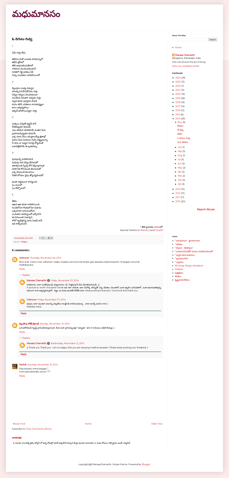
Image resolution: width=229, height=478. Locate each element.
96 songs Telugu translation (189, 265)
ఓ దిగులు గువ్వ (183, 138)
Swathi (159, 230)
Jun (180, 163)
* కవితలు (23, 242)
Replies (26, 275)
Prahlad (179, 269)
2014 (178, 118)
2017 (178, 106)
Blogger (146, 464)
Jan (180, 184)
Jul (179, 159)
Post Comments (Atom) (38, 429)
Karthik (22, 364)
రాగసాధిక (16, 437)
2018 (178, 102)
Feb (180, 180)
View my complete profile (185, 66)
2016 (178, 110)
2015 (178, 114)
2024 (178, 77)
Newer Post (19, 423)
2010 (178, 201)
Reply (22, 269)
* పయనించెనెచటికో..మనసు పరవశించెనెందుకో (194, 251)
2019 (178, 98)
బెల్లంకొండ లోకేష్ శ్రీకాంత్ (29, 323)
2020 (178, 94)
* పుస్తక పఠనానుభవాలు (185, 255)
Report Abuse (206, 209)
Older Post (156, 423)
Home (88, 423)
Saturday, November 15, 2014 (42, 364)
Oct (180, 147)
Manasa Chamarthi (36, 280)
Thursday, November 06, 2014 (45, 258)
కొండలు (180, 125)
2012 (178, 193)
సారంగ (156, 227)
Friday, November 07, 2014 (65, 280)
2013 (178, 189)
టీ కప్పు (180, 129)
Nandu (144, 230)
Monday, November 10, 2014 (55, 323)
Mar (180, 175)
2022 (178, 86)
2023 (178, 81)
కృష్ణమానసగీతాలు (182, 280)
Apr (180, 171)
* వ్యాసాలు (179, 262)
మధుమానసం (36, 14)
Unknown (24, 258)
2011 (178, 197)
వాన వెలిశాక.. (182, 142)
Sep (180, 151)
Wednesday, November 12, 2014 (67, 343)
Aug (180, 155)
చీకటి (179, 134)
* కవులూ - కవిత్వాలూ (184, 247)
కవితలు (178, 276)
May (180, 167)
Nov (180, 122)
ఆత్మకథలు (179, 272)
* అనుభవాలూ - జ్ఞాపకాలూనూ (187, 240)
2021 (178, 90)
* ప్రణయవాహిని (181, 258)
